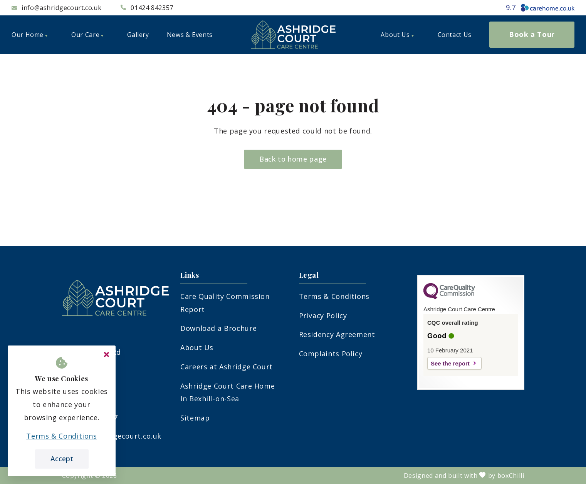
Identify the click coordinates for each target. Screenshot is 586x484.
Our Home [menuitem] (29, 34)
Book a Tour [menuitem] (532, 34)
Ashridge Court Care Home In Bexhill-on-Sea (227, 392)
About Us (196, 347)
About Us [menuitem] (397, 34)
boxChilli (510, 475)
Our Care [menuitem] (87, 34)
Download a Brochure (218, 328)
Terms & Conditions (334, 296)
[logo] (293, 34)
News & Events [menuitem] (190, 34)
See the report (450, 363)
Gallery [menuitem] (138, 34)
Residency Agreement (337, 334)
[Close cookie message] (106, 355)
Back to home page (293, 159)
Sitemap (195, 417)
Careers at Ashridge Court (226, 366)
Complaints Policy (331, 353)
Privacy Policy (323, 315)
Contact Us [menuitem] (455, 34)
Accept (61, 458)
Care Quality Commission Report (225, 303)
